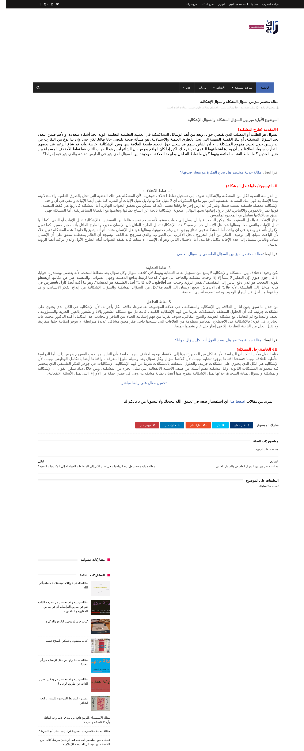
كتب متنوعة (95, 439)
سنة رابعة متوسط (46, 376)
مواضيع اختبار (59, 462)
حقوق (99, 376)
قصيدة (86, 392)
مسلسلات (64, 439)
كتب (186, 87)
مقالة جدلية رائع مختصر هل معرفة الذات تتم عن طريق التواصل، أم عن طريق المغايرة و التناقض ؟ (57, 149)
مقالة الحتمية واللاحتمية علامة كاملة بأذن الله (59, 663)
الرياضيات (64, 314)
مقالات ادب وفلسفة (91, 447)
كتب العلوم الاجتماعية (90, 423)
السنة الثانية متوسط (64, 337)
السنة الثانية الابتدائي (91, 337)
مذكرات (79, 439)
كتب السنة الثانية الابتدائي (57, 408)
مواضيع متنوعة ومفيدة (69, 470)
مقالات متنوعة (94, 462)
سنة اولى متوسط (70, 376)
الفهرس (215, 4)
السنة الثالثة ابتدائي (91, 329)
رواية (87, 376)
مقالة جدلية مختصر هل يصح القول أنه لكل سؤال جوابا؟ (212, 401)
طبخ (66, 384)
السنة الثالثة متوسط (65, 329)
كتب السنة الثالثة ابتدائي (89, 408)
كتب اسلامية (70, 392)
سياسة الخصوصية (263, 4)
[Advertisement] (108, 45)
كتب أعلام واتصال (49, 392)
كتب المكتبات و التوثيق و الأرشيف (55, 423)
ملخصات (76, 462)
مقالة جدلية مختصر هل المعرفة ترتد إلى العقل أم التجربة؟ (68, 273)
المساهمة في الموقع (232, 4)
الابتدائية (219, 87)
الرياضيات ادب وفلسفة (89, 322)
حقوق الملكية (201, 4)
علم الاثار (53, 384)
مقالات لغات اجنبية (170, 110)
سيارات (98, 384)
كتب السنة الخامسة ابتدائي (87, 415)
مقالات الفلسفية (242, 87)
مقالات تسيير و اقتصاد (216, 110)
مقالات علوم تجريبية (192, 110)
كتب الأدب (96, 400)
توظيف (48, 369)
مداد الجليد (201, 744)
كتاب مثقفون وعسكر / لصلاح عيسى (60, 183)
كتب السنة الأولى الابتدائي (71, 400)
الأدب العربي (95, 314)
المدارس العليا (66, 353)
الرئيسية (263, 87)
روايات (201, 87)
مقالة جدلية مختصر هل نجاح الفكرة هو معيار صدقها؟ (215, 189)
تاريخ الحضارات (47, 361)
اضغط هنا (231, 476)
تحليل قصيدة (95, 369)
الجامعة (79, 314)
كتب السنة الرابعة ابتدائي (55, 415)
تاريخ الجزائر (95, 361)
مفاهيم (49, 439)
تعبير (60, 369)
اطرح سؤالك (186, 4)
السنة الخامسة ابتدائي (90, 345)
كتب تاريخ (74, 431)
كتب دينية (58, 431)
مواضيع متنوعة (94, 470)
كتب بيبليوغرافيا (93, 431)
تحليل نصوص (76, 369)
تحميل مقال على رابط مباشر (192, 458)
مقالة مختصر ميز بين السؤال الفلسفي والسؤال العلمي (214, 295)
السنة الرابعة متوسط (91, 353)
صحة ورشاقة (81, 384)
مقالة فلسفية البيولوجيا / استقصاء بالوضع (61, 683)
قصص (98, 392)
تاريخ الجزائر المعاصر (71, 361)
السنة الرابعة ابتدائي (62, 345)
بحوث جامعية (46, 353)
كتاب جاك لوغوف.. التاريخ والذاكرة (61, 164)
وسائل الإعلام (95, 478)
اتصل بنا (248, 4)
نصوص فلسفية (44, 470)
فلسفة (39, 384)
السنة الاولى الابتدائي (61, 322)
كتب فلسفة (41, 431)
